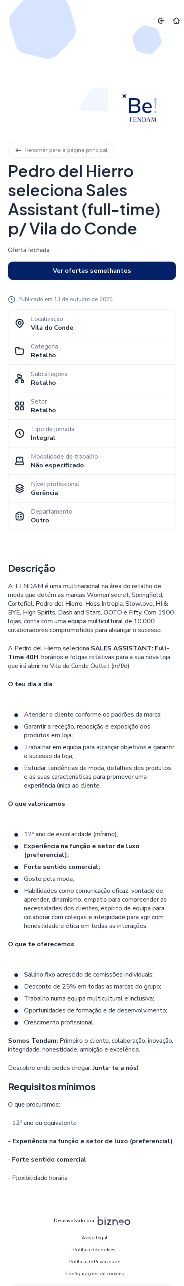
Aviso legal (95, 1238)
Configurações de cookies (94, 1273)
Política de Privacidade (94, 1261)
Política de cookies (94, 1250)
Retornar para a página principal (61, 150)
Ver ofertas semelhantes (92, 270)
